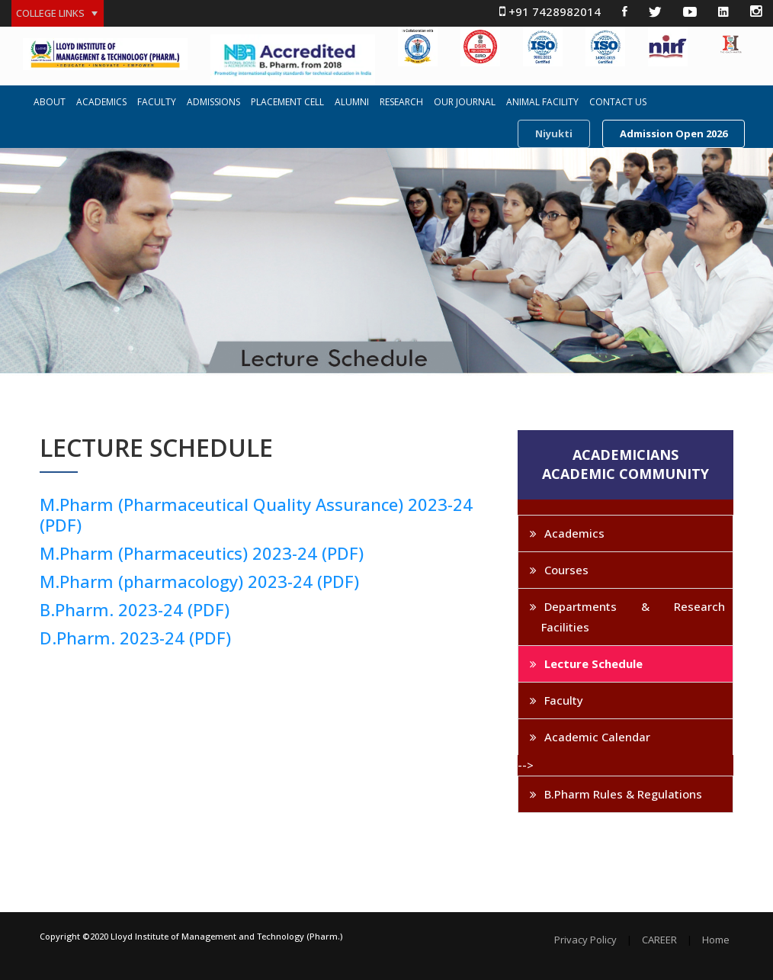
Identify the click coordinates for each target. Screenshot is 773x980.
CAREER (659, 940)
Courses (566, 569)
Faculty (563, 700)
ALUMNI (352, 102)
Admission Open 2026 (673, 133)
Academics (574, 533)
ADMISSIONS (213, 102)
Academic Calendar (597, 736)
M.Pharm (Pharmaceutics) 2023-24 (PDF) (202, 552)
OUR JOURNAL (465, 102)
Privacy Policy (585, 940)
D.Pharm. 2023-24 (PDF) (135, 637)
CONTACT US (617, 102)
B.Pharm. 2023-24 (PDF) (134, 609)
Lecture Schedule (593, 663)
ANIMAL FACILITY (542, 102)
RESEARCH (401, 102)
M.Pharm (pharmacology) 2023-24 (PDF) (199, 581)
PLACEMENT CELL (287, 102)
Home (716, 940)
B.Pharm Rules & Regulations (623, 794)
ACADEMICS (101, 102)
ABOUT (50, 102)
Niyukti (554, 133)
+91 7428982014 (550, 11)
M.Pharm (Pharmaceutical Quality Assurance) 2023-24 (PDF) (256, 514)
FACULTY (156, 102)
